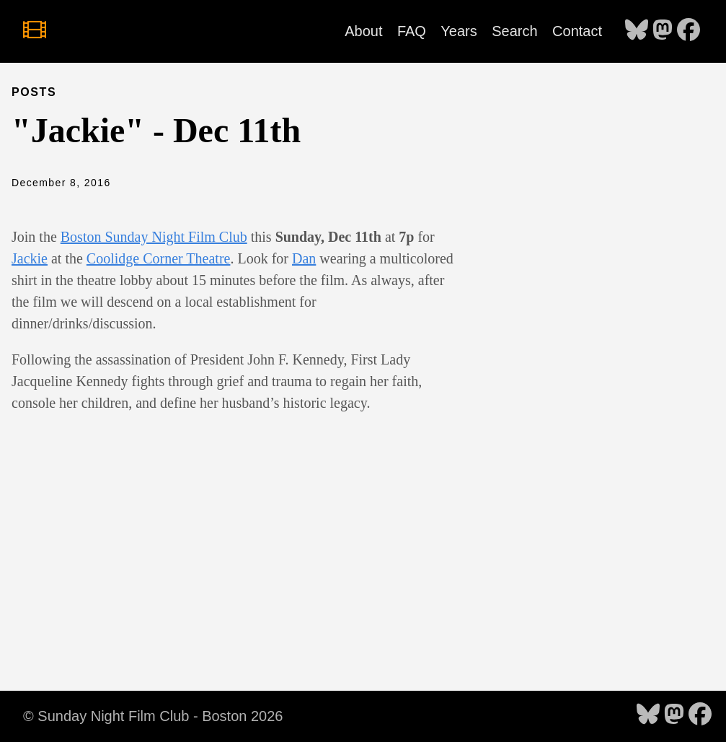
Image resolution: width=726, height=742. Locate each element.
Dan (304, 258)
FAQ (411, 31)
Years (459, 31)
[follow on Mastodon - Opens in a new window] (662, 31)
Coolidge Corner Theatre (159, 258)
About (363, 31)
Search (514, 31)
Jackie (30, 258)
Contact (577, 31)
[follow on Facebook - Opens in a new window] (688, 31)
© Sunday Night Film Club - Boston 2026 (153, 716)
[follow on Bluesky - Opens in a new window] (636, 31)
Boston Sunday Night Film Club (154, 237)
